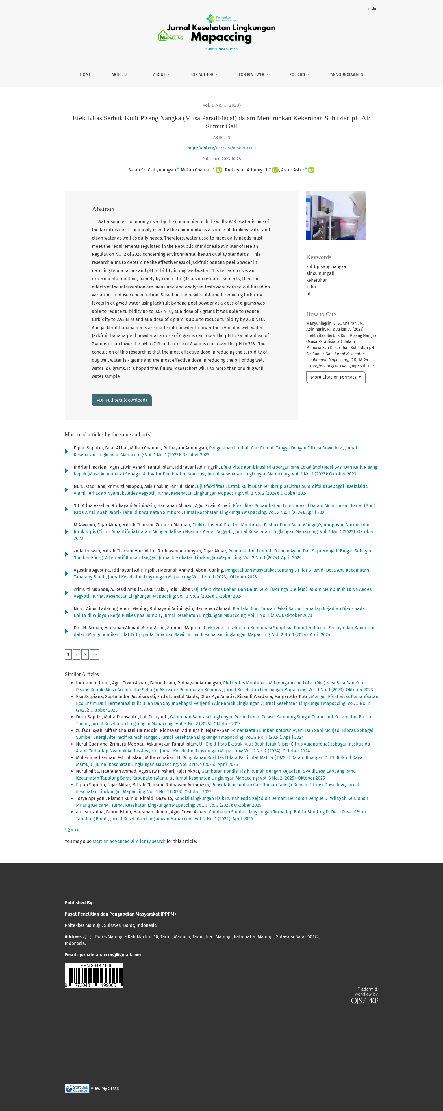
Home (85, 74)
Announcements (347, 74)
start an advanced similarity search (129, 841)
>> (94, 654)
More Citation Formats (334, 377)
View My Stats (105, 1088)
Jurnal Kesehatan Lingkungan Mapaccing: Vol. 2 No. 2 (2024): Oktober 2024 (233, 493)
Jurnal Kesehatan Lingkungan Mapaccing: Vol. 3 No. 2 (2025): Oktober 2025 (166, 723)
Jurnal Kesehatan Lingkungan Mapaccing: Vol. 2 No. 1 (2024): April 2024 (255, 512)
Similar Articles (82, 674)
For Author (202, 74)
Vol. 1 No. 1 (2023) (221, 105)
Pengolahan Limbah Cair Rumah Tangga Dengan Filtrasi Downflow (276, 448)
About (159, 74)
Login (372, 9)
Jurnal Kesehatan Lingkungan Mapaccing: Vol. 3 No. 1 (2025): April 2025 (166, 764)
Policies (297, 74)
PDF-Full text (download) (122, 400)
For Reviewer (252, 74)
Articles (120, 74)
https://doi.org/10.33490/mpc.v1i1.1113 (222, 148)
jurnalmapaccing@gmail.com (110, 954)
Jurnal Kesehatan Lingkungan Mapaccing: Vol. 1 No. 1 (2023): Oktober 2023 (281, 474)
